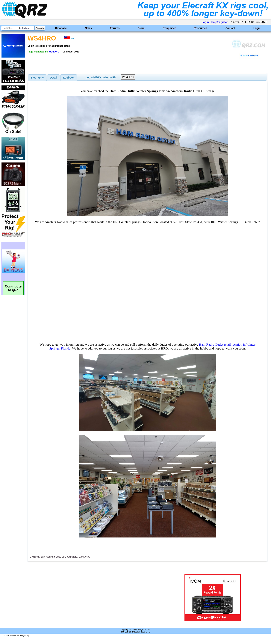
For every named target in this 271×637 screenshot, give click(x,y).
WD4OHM (54, 51)
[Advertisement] (94, 597)
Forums (114, 28)
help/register (219, 22)
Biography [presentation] (37, 77)
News (88, 28)
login (205, 22)
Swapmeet (169, 28)
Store (141, 28)
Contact (230, 28)
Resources (200, 28)
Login (257, 28)
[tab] (37, 77)
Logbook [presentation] (68, 77)
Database (61, 28)
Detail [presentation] (53, 77)
